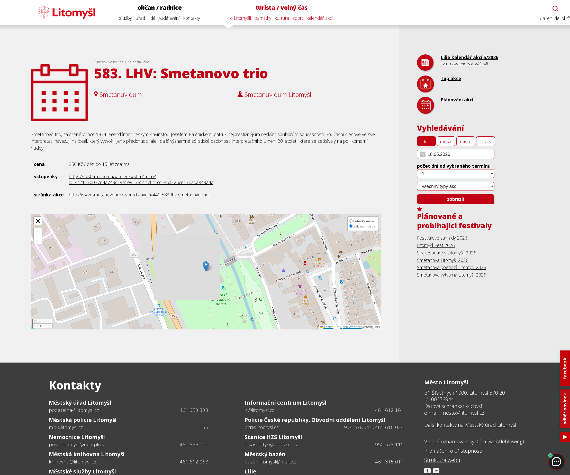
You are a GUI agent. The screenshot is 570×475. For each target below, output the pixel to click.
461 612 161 (389, 410)
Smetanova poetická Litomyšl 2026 (451, 267)
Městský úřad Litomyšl (80, 402)
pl (559, 18)
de (552, 18)
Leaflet (326, 327)
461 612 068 (194, 461)
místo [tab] (466, 141)
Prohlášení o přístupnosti (453, 451)
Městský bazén (265, 454)
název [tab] (485, 141)
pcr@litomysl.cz (262, 427)
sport (293, 18)
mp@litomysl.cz (66, 427)
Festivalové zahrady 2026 (442, 238)
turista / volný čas (277, 8)
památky (258, 18)
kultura (278, 18)
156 (204, 427)
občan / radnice (155, 8)
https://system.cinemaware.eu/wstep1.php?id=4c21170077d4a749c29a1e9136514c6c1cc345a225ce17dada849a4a (141, 179)
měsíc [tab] (446, 141)
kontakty (187, 18)
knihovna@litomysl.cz (72, 462)
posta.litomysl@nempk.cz (77, 444)
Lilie (250, 471)
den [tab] (426, 141)
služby (121, 18)
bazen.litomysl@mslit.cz (270, 462)
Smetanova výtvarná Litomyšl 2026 (451, 275)
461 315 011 (389, 461)
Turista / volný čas (108, 62)
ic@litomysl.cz (259, 410)
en (545, 18)
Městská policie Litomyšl (83, 419)
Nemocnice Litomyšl (77, 437)
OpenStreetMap (351, 327)
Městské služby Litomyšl (82, 471)
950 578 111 (389, 444)
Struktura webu (442, 460)
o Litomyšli (236, 18)
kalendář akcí (316, 18)
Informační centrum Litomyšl (286, 402)
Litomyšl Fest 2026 (436, 245)
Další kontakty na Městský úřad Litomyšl (470, 425)
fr (564, 18)
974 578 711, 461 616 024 (374, 427)
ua (538, 18)
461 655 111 (194, 444)
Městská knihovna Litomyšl (87, 454)
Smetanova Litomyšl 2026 (442, 260)
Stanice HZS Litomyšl (273, 437)
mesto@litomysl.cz (462, 412)
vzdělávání (165, 18)
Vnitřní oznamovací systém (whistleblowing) (474, 441)
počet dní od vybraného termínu (454, 166)
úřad (136, 18)
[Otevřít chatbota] (551, 8)
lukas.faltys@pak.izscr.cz (271, 444)
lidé (147, 18)
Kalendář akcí (139, 62)
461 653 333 (194, 410)
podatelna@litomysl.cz (74, 410)
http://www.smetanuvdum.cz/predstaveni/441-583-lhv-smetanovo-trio (139, 195)
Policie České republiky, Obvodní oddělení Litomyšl (315, 419)
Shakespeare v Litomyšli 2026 (446, 253)
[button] (206, 266)
